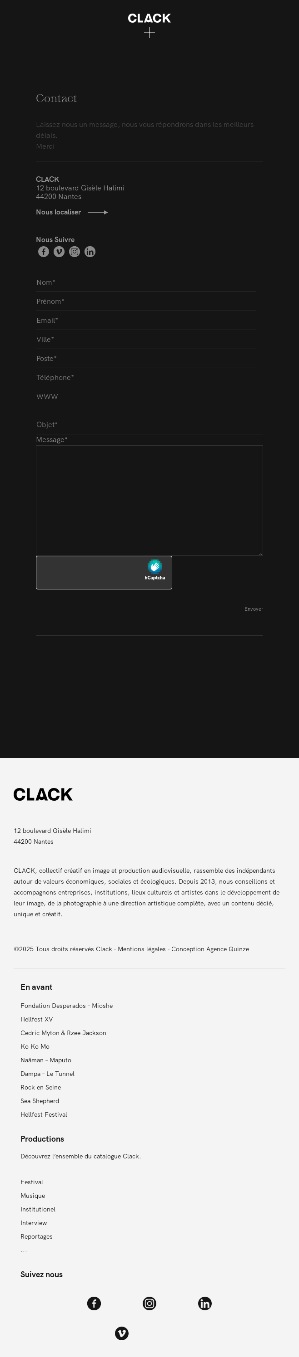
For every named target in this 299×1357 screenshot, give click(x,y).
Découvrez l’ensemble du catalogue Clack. (80, 1156)
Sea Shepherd (39, 1101)
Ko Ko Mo (35, 1046)
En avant (36, 987)
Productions (42, 1138)
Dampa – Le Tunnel (47, 1074)
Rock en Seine (40, 1087)
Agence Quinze (227, 949)
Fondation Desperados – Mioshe (66, 1006)
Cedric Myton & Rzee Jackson (63, 1033)
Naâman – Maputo (45, 1060)
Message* (149, 495)
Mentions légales (142, 949)
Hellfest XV (36, 1019)
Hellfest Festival (43, 1114)
